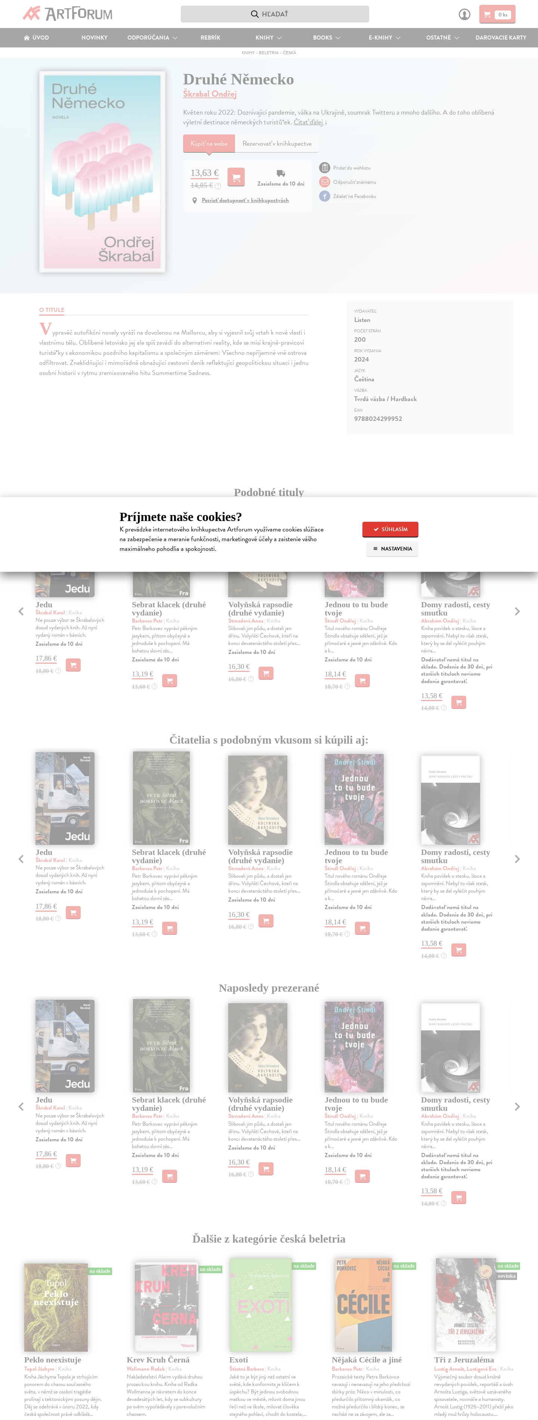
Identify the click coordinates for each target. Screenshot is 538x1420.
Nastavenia (392, 549)
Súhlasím (391, 529)
